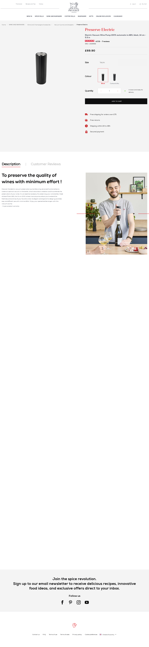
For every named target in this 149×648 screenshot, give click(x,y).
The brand (19, 4)
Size (87, 62)
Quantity (89, 91)
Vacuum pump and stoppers (64, 24)
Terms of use (53, 634)
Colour (88, 76)
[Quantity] (109, 91)
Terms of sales (64, 634)
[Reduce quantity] (101, 90)
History (41, 4)
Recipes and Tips (31, 4)
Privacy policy (77, 634)
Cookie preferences (91, 634)
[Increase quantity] (118, 90)
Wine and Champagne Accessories (39, 24)
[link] (133, 4)
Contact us (36, 634)
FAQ (44, 634)
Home (4, 24)
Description (11, 164)
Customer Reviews (46, 164)
